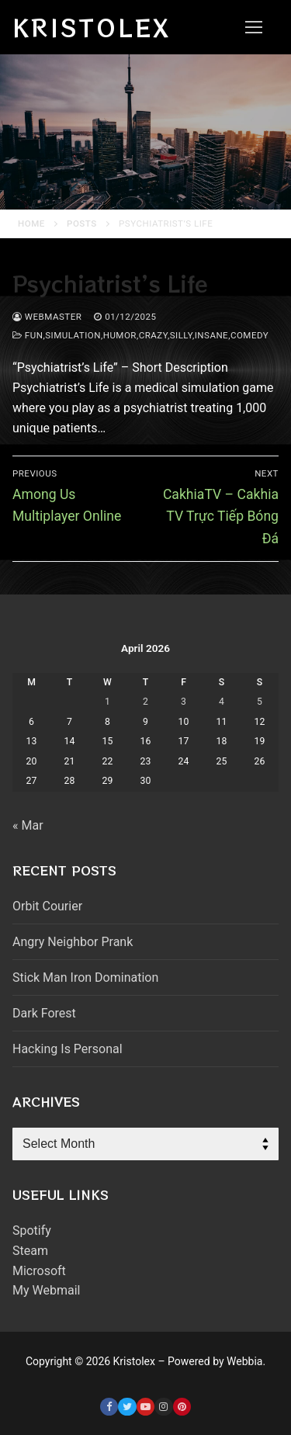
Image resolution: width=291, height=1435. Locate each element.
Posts (82, 223)
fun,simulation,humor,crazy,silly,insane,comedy (140, 335)
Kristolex (91, 27)
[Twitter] (127, 1407)
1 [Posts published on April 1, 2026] (107, 701)
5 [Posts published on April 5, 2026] (259, 701)
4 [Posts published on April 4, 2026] (221, 701)
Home (31, 223)
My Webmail (46, 1290)
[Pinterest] (182, 1407)
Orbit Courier (47, 906)
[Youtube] (145, 1407)
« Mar (27, 825)
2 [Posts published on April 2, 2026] (145, 701)
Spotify (31, 1230)
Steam (30, 1250)
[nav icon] (254, 27)
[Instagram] (163, 1407)
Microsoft (39, 1270)
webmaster (46, 316)
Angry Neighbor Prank (72, 941)
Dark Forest (44, 1013)
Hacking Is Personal (67, 1049)
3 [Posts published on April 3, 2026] (183, 701)
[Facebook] (109, 1407)
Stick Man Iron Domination (85, 977)
